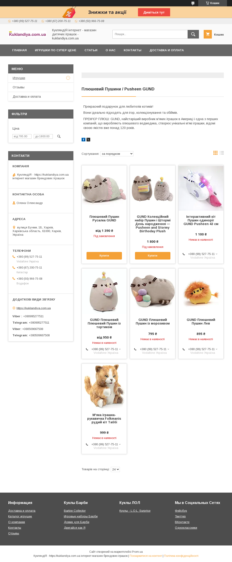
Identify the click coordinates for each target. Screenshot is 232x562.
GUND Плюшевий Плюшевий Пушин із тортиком (104, 323)
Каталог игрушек (20, 516)
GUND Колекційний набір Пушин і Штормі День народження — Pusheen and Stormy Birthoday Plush (153, 224)
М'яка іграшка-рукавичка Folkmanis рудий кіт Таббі (104, 418)
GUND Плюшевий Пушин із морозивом (153, 321)
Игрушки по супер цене (55, 50)
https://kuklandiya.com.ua (34, 308)
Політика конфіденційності (181, 555)
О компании (16, 522)
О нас (111, 50)
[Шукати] (193, 34)
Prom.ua (137, 551)
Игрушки (19, 78)
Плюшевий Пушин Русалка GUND (104, 218)
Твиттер (180, 516)
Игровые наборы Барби (81, 516)
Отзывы (18, 87)
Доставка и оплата (167, 50)
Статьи (91, 50)
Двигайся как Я (74, 527)
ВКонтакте (182, 522)
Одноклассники (186, 527)
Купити (104, 255)
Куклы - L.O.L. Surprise (134, 510)
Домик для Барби (76, 522)
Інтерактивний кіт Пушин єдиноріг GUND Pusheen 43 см (201, 220)
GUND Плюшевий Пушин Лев (201, 321)
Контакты (132, 50)
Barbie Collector (75, 510)
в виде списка (222, 154)
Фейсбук (181, 510)
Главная (19, 50)
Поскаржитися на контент (146, 555)
